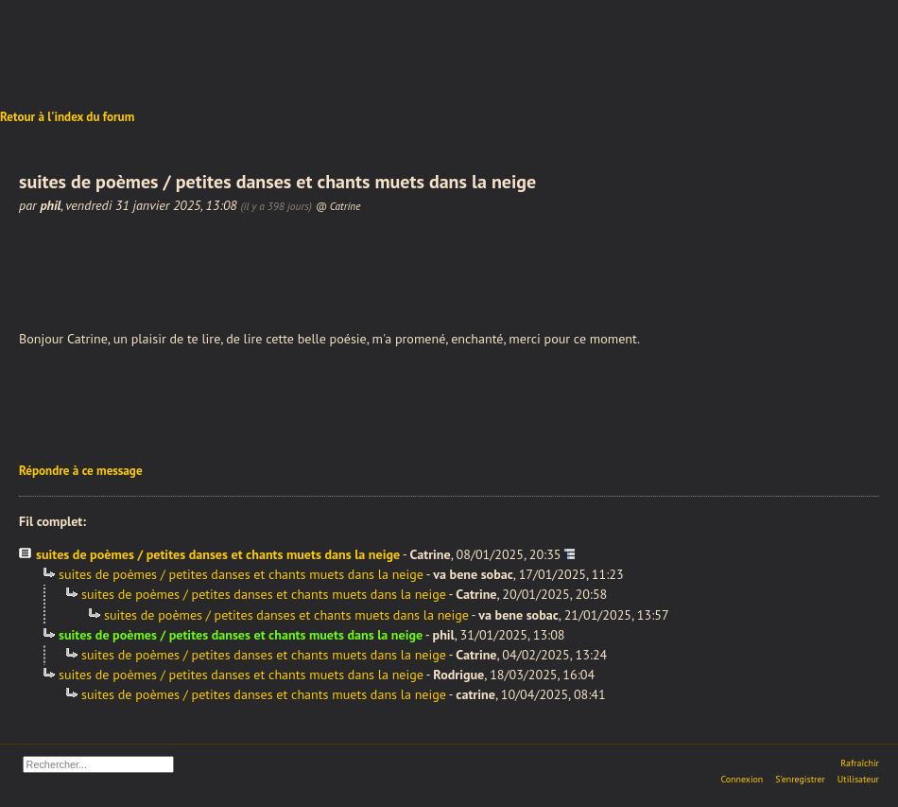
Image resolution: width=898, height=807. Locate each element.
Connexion (741, 779)
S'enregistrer (800, 779)
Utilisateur (858, 779)
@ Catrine (338, 206)
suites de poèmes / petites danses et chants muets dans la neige (218, 554)
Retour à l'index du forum (67, 117)
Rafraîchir (859, 763)
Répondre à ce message (81, 471)
